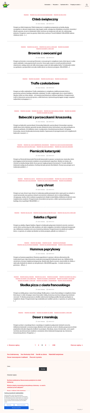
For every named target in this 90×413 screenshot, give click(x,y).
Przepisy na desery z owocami (45, 48)
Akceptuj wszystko (16, 407)
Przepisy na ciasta (75, 4)
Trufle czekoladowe (45, 83)
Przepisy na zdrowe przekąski (48, 244)
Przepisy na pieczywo (60, 14)
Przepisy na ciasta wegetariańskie (47, 180)
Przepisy (26, 14)
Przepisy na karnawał (65, 180)
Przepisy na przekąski (59, 242)
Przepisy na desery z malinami (65, 278)
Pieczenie (55, 4)
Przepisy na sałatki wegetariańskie (27, 244)
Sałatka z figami (45, 217)
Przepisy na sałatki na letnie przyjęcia (44, 212)
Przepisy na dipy (47, 242)
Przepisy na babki (25, 111)
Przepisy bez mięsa (36, 242)
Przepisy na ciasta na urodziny (64, 146)
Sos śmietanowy (13, 354)
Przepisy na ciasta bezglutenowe (54, 111)
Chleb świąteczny (45, 19)
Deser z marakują (45, 317)
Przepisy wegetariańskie (65, 244)
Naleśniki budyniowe (56, 354)
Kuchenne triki (64, 4)
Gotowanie (47, 4)
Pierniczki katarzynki (45, 151)
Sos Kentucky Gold (27, 354)
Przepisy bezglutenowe (27, 276)
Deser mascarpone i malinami (17, 357)
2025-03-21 (51, 23)
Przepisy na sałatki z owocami (67, 212)
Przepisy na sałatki (26, 212)
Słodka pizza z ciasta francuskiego (45, 285)
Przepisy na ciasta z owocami (48, 47)
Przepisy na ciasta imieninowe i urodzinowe (36, 145)
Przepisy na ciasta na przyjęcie (26, 146)
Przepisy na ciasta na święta (45, 146)
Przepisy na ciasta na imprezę (63, 178)
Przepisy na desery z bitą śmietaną (26, 278)
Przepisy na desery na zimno (45, 112)
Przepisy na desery (63, 47)
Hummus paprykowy (45, 249)
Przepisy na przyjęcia (47, 78)
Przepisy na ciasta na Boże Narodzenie (41, 14)
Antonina (43, 23)
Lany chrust (45, 185)
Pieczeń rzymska (36, 357)
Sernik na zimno (41, 354)
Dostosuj (9, 404)
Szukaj (8, 366)
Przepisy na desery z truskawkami (46, 280)
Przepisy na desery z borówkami (46, 278)
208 (53, 345)
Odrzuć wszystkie (21, 404)
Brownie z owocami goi (45, 53)
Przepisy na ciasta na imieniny (45, 178)
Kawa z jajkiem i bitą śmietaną (16, 390)
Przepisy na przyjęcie (61, 78)
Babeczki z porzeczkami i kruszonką (45, 117)
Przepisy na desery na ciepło (67, 276)
